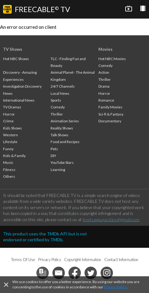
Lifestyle (10, 141)
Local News (60, 93)
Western (10, 135)
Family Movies (110, 107)
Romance (106, 100)
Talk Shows (59, 135)
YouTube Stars (62, 162)
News (8, 93)
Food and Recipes (65, 141)
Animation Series (65, 121)
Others (9, 176)
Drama (104, 86)
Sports (56, 100)
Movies (105, 49)
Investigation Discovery (22, 86)
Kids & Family (14, 155)
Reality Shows (62, 128)
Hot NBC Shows (16, 58)
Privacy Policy (115, 287)
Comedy (58, 107)
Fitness (9, 169)
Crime (8, 121)
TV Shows (12, 49)
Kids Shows (12, 128)
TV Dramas (12, 107)
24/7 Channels (63, 86)
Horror (9, 114)
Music (8, 162)
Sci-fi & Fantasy (110, 114)
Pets (54, 148)
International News (19, 100)
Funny (8, 148)
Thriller (57, 114)
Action (103, 72)
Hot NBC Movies (112, 58)
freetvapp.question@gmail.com (111, 219)
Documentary (109, 121)
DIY (53, 155)
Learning (58, 169)
